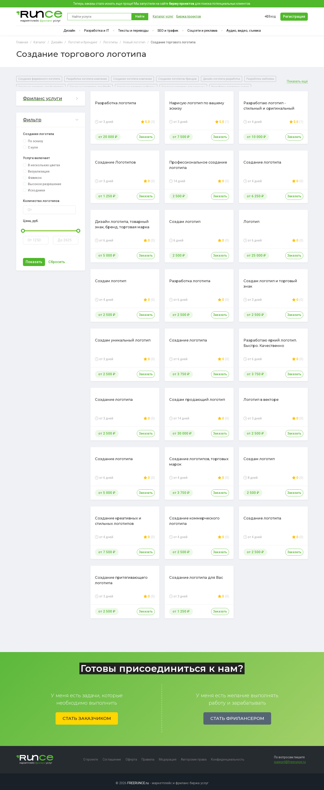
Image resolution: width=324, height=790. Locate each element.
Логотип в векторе (261, 397)
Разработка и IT (96, 31)
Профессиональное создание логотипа (198, 162)
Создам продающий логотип (197, 397)
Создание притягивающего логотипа (121, 577)
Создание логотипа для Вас (196, 575)
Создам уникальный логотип (123, 337)
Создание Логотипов (115, 160)
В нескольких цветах (44, 162)
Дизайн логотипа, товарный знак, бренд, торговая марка (122, 221)
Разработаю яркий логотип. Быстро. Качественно (270, 340)
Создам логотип (184, 219)
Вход (270, 16)
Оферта (131, 757)
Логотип (251, 219)
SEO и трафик (168, 31)
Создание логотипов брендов (177, 78)
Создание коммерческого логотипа (194, 518)
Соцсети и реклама (202, 31)
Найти (139, 16)
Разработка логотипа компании (86, 78)
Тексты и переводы (133, 31)
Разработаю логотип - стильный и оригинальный (269, 103)
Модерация (167, 757)
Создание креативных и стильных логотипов (118, 518)
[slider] (23, 228)
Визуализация (39, 169)
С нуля (33, 144)
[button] (50, 96)
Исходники (36, 187)
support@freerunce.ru (290, 759)
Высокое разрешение (44, 181)
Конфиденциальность (227, 757)
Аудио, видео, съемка (243, 31)
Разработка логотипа (115, 100)
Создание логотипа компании (132, 78)
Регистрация (294, 16)
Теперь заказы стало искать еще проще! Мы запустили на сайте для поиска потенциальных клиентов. (162, 3)
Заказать (146, 134)
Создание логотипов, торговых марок (199, 459)
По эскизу (35, 138)
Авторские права (194, 757)
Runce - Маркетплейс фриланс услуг (39, 16)
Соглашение (112, 757)
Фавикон (35, 175)
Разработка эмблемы (260, 78)
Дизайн (69, 31)
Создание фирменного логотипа (39, 78)
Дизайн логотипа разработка (221, 78)
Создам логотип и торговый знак (270, 281)
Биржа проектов (188, 16)
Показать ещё (297, 78)
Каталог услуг (163, 16)
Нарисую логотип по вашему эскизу (196, 103)
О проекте (90, 757)
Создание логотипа (262, 160)
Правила (148, 757)
